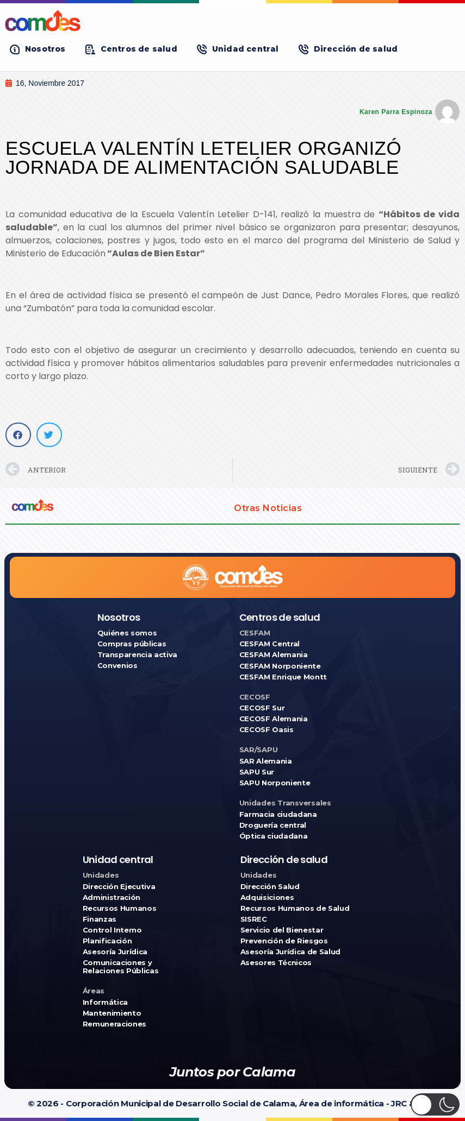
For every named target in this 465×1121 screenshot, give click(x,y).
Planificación (107, 941)
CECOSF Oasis (266, 730)
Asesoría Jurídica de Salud (290, 952)
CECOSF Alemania (273, 719)
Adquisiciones (267, 897)
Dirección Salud (270, 887)
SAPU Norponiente (275, 783)
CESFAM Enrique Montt (283, 677)
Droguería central (272, 825)
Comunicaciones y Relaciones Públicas (121, 967)
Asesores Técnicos (276, 963)
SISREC (253, 919)
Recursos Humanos (120, 908)
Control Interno (112, 930)
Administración (111, 897)
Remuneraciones (114, 1024)
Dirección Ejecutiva (119, 887)
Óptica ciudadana (273, 836)
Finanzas (99, 919)
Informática (105, 1002)
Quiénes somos (127, 633)
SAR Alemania (265, 761)
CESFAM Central (269, 644)
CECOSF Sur (262, 708)
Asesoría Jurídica (115, 952)
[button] (37, 49)
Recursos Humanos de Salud (295, 908)
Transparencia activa (137, 655)
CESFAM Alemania (273, 655)
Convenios (117, 666)
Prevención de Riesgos (284, 941)
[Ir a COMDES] (232, 21)
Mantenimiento (112, 1013)
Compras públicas (131, 644)
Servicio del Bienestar (282, 930)
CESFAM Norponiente (280, 666)
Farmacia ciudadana (278, 814)
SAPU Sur (256, 772)
